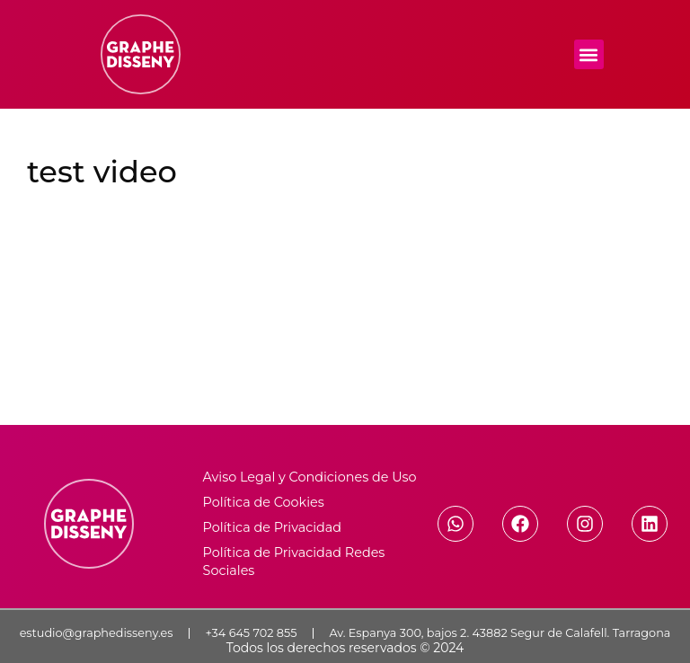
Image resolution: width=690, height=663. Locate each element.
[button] (589, 54)
